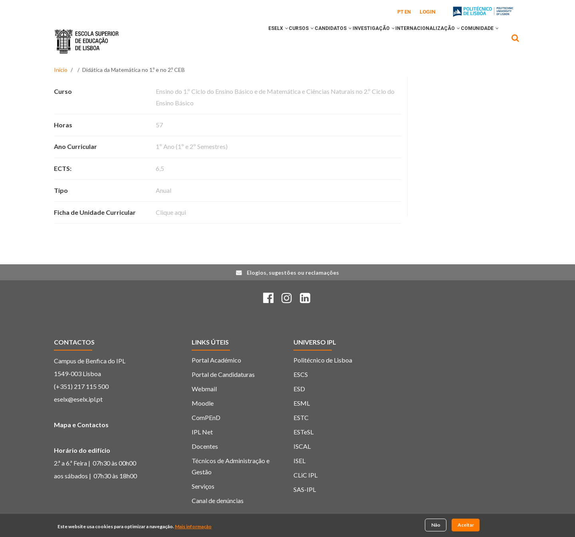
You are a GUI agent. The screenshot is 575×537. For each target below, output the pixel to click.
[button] (246, 41)
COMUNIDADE (476, 41)
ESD (299, 388)
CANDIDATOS (307, 41)
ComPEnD (206, 417)
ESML (301, 403)
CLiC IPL (305, 475)
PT (400, 12)
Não (435, 526)
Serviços (203, 486)
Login (428, 12)
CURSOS (268, 41)
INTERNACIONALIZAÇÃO (417, 41)
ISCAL (302, 446)
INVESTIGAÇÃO (355, 41)
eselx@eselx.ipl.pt (78, 399)
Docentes (205, 446)
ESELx (238, 41)
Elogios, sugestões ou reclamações (293, 272)
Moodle (203, 403)
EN (407, 12)
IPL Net (202, 432)
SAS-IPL (304, 489)
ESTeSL (303, 432)
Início (60, 69)
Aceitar (466, 526)
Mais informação (193, 527)
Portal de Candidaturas (223, 374)
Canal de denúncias (218, 500)
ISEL (299, 460)
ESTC (301, 417)
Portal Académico (216, 360)
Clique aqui (171, 212)
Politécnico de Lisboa (322, 360)
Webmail (204, 388)
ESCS (300, 374)
